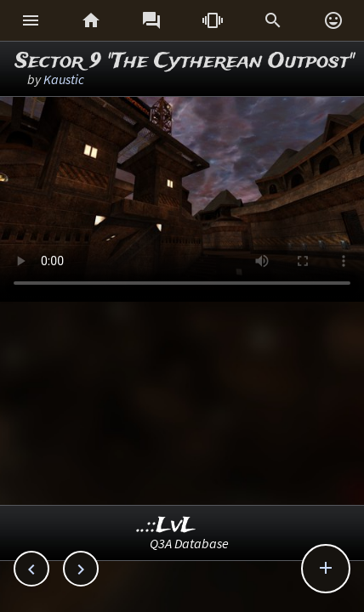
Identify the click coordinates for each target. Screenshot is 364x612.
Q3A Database (189, 543)
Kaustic (63, 79)
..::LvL (166, 526)
